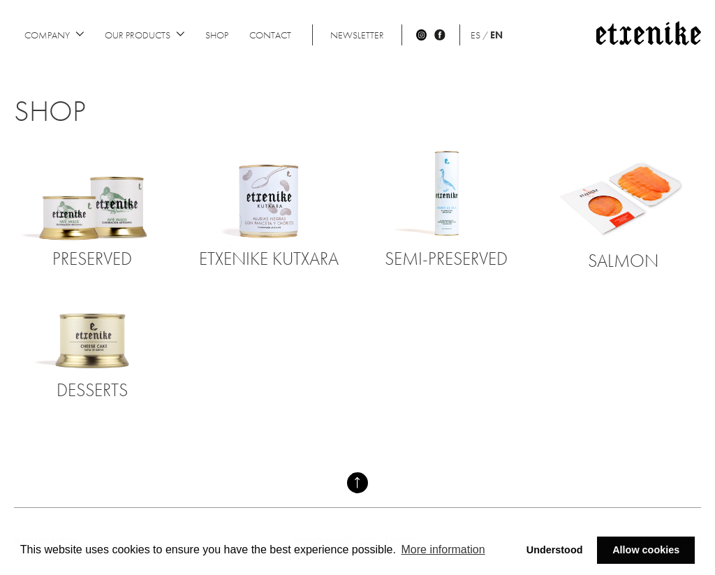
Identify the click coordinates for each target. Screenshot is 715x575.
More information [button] (443, 549)
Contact (270, 35)
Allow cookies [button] (645, 549)
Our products (144, 35)
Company (54, 35)
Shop (216, 35)
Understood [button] (554, 549)
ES (475, 35)
